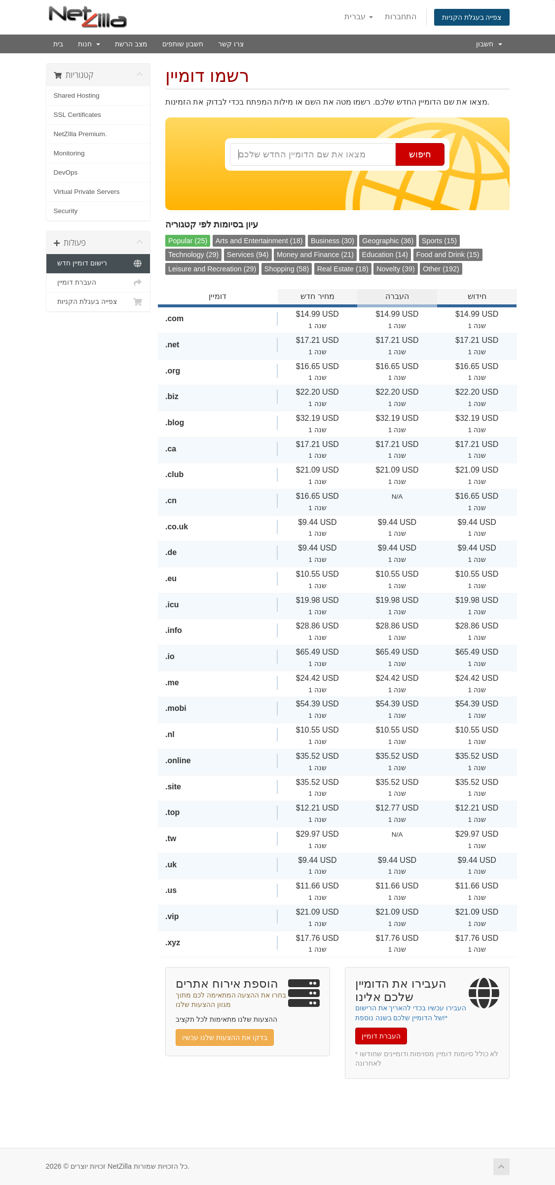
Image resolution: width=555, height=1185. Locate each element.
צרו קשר (231, 44)
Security (66, 211)
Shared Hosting (77, 95)
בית (58, 44)
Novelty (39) (395, 269)
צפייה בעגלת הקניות (472, 17)
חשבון (489, 44)
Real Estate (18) (343, 269)
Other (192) (441, 269)
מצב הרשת (131, 44)
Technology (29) (193, 255)
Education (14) (385, 255)
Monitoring (69, 153)
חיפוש (420, 154)
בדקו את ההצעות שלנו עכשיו (224, 1037)
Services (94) (248, 255)
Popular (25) (187, 241)
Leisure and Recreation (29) (212, 269)
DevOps (66, 172)
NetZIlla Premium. (80, 134)
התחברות (400, 16)
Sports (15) (439, 241)
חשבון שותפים (182, 44)
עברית (358, 16)
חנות (89, 44)
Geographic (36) (387, 241)
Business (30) (332, 241)
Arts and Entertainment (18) (259, 241)
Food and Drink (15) (448, 255)
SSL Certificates (77, 114)
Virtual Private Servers (87, 191)
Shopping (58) (286, 269)
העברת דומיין (98, 283)
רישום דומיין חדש (98, 263)
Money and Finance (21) (315, 255)
